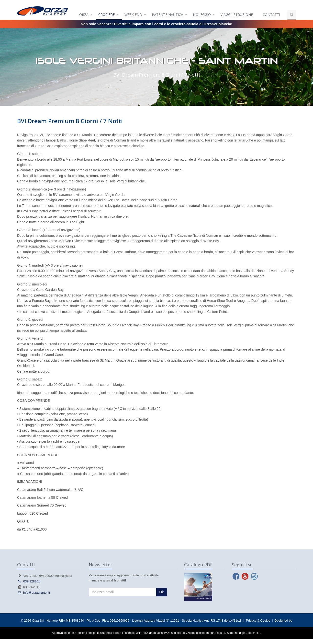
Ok (161, 592)
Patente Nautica (167, 14)
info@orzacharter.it (33, 592)
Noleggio (202, 14)
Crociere (106, 14)
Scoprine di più (236, 633)
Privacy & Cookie (258, 620)
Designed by (283, 620)
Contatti (271, 14)
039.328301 (28, 581)
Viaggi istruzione (237, 14)
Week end (133, 14)
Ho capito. (254, 633)
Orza (84, 14)
